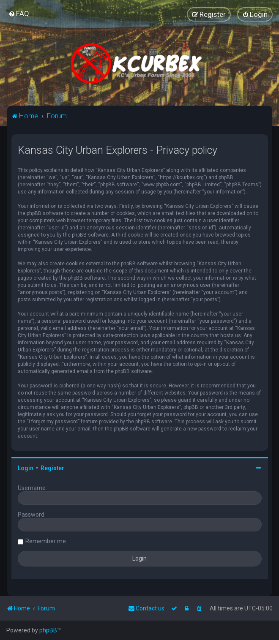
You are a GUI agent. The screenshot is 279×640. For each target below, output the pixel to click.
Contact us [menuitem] (146, 608)
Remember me (45, 541)
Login (25, 468)
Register (52, 468)
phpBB (48, 630)
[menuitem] (18, 13)
